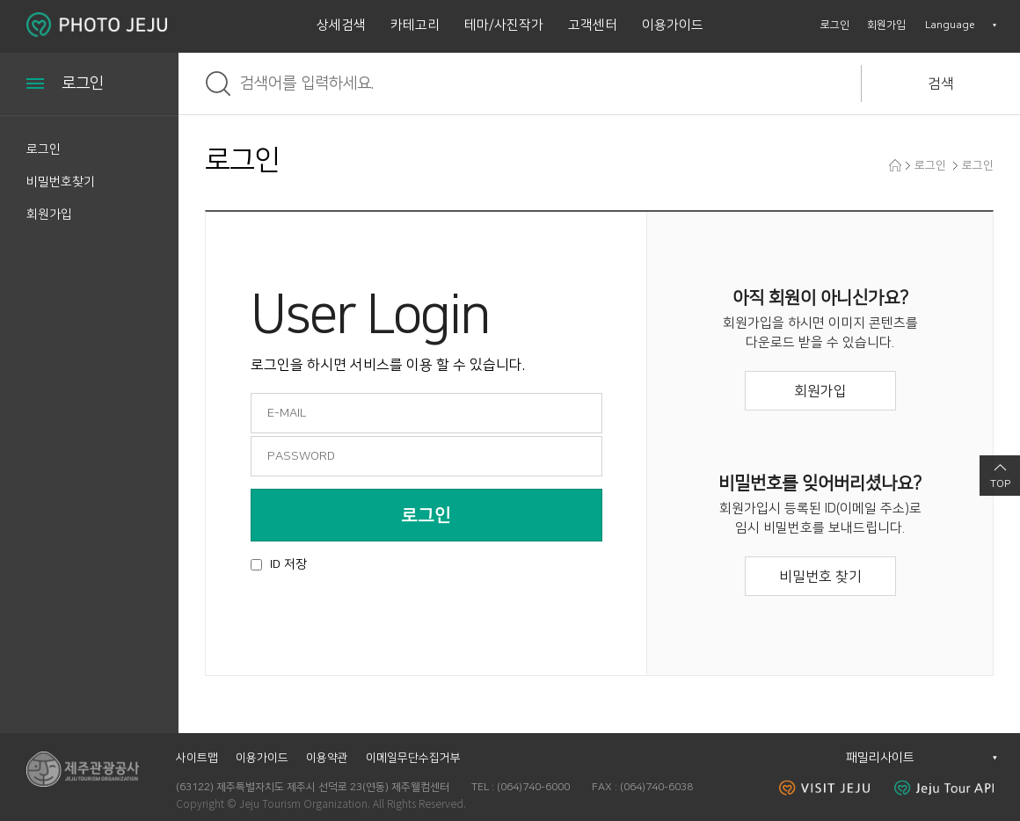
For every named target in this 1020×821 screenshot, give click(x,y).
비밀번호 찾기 (820, 577)
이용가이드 (672, 25)
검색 (941, 83)
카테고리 (415, 25)
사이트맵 (197, 758)
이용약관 (327, 758)
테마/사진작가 (503, 25)
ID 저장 (288, 564)
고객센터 (592, 25)
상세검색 (341, 25)
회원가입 (886, 25)
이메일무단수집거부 (413, 758)
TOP (1000, 484)
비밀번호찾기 (60, 182)
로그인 (834, 25)
